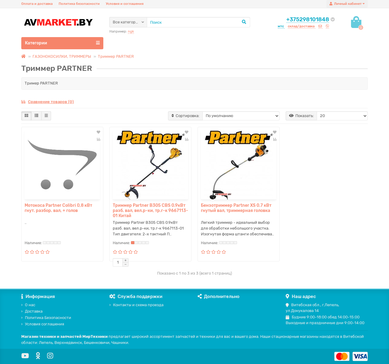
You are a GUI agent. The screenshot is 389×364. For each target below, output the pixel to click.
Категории (62, 43)
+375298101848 (307, 19)
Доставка (32, 311)
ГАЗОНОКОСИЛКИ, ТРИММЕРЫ (62, 56)
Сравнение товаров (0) (47, 101)
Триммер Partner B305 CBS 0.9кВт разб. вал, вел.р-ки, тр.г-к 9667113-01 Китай (150, 210)
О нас (28, 305)
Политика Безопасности (46, 317)
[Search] (198, 22)
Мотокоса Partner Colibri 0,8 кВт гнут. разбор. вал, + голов (58, 208)
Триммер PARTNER (116, 56)
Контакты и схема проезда (136, 305)
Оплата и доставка (37, 4)
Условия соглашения (42, 324)
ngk (131, 31)
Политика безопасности (79, 4)
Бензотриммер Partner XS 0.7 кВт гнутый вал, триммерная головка (236, 208)
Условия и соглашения (124, 4)
